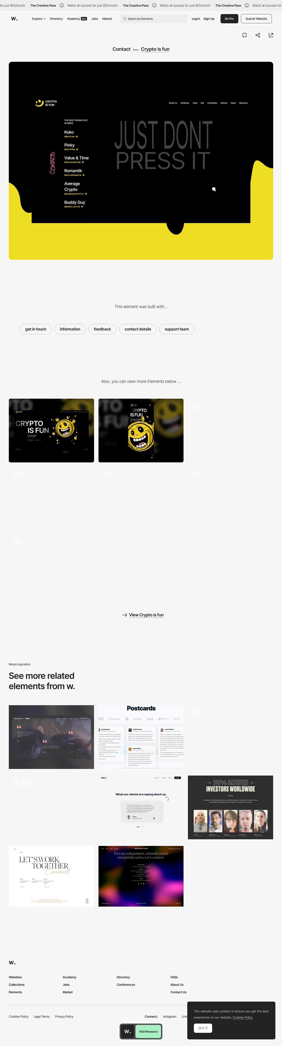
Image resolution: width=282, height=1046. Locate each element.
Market (107, 18)
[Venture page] (230, 499)
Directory (56, 18)
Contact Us (178, 992)
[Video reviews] (51, 807)
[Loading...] (230, 430)
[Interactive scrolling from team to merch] (141, 499)
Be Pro (229, 18)
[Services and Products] (51, 567)
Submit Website (256, 18)
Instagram (169, 1016)
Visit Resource (148, 1031)
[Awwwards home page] (127, 1031)
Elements (15, 992)
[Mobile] (141, 430)
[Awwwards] (14, 18)
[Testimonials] (51, 737)
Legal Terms (42, 1016)
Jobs (94, 18)
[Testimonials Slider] (230, 737)
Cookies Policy (18, 1016)
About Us (177, 984)
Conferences (126, 984)
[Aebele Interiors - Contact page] (51, 876)
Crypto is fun (155, 49)
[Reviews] (230, 807)
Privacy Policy (64, 1016)
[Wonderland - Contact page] (141, 876)
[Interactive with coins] (51, 499)
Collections (16, 984)
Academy (77, 18)
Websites (15, 977)
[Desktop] (51, 430)
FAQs (174, 977)
